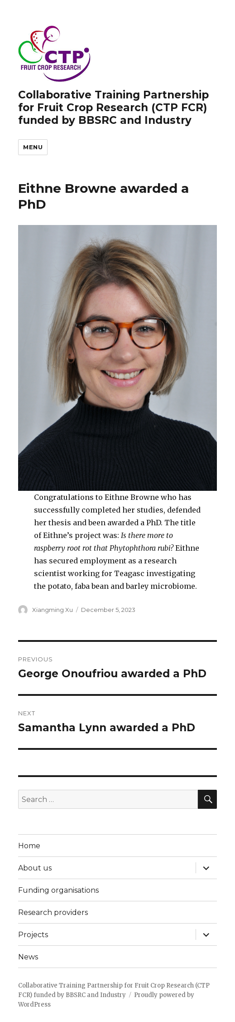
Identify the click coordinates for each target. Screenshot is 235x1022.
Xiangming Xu (52, 609)
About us (35, 868)
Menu (33, 147)
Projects (33, 934)
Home (29, 845)
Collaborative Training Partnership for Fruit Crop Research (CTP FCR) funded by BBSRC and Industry (113, 107)
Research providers (53, 912)
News (28, 957)
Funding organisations (58, 890)
